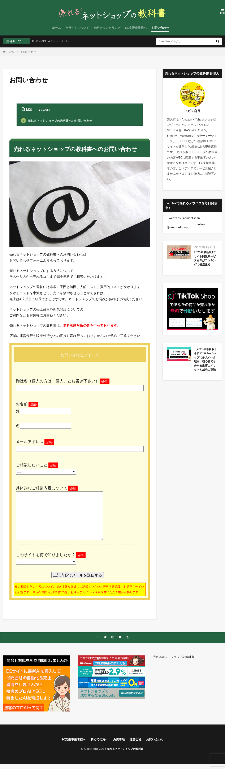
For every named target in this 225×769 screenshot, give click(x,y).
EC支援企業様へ (136, 27)
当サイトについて (77, 27)
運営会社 (138, 740)
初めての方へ (98, 740)
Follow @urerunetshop (186, 225)
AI (33, 41)
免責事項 (119, 740)
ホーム (56, 27)
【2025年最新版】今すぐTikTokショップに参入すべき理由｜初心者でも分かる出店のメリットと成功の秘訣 (205, 371)
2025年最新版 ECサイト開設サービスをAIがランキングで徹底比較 (205, 262)
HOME (10, 51)
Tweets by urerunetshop (183, 218)
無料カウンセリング (107, 27)
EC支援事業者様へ (69, 740)
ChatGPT (43, 41)
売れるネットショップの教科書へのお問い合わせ (56, 120)
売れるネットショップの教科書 (173, 657)
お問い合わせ (160, 27)
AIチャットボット (63, 41)
